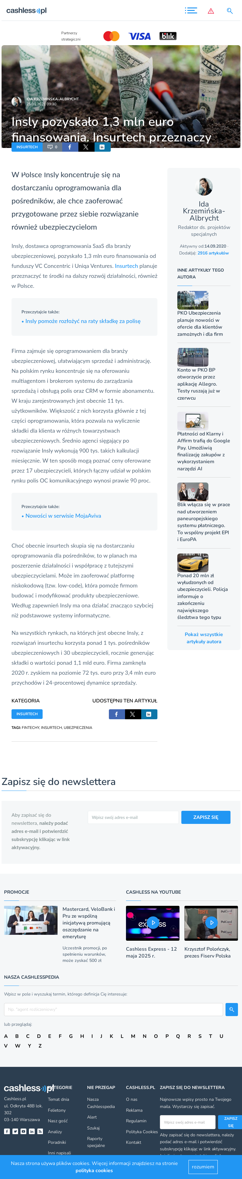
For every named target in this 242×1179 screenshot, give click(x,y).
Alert (92, 1117)
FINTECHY (30, 727)
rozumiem (203, 1166)
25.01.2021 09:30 (41, 104)
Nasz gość (57, 1121)
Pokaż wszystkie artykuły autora (204, 638)
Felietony (57, 1110)
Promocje (16, 892)
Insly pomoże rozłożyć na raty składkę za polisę (81, 320)
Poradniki (57, 1142)
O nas (131, 1099)
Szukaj (93, 1128)
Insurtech (126, 265)
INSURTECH (27, 147)
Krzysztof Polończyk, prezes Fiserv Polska (207, 952)
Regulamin (136, 1121)
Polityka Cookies (142, 1132)
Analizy (55, 1132)
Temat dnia (58, 1099)
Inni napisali (59, 1153)
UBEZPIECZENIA (78, 727)
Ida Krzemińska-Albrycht (52, 99)
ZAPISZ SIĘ (206, 817)
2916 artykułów (213, 253)
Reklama (134, 1110)
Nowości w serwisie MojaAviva (61, 515)
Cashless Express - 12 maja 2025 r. (151, 952)
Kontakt (133, 1142)
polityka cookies (94, 1170)
